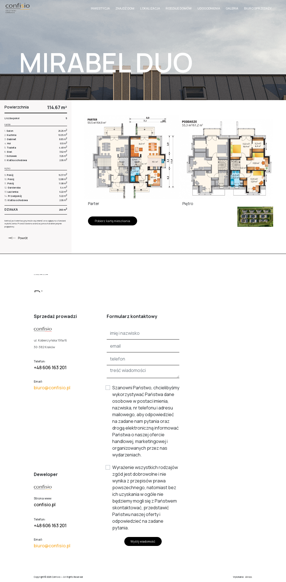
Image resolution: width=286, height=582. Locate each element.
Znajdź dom (124, 8)
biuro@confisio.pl (52, 388)
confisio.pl (45, 504)
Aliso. (248, 577)
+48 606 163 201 (50, 367)
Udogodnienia (208, 8)
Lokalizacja (150, 8)
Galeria (232, 8)
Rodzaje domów (179, 8)
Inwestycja (100, 8)
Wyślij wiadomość (142, 541)
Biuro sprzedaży (258, 8)
